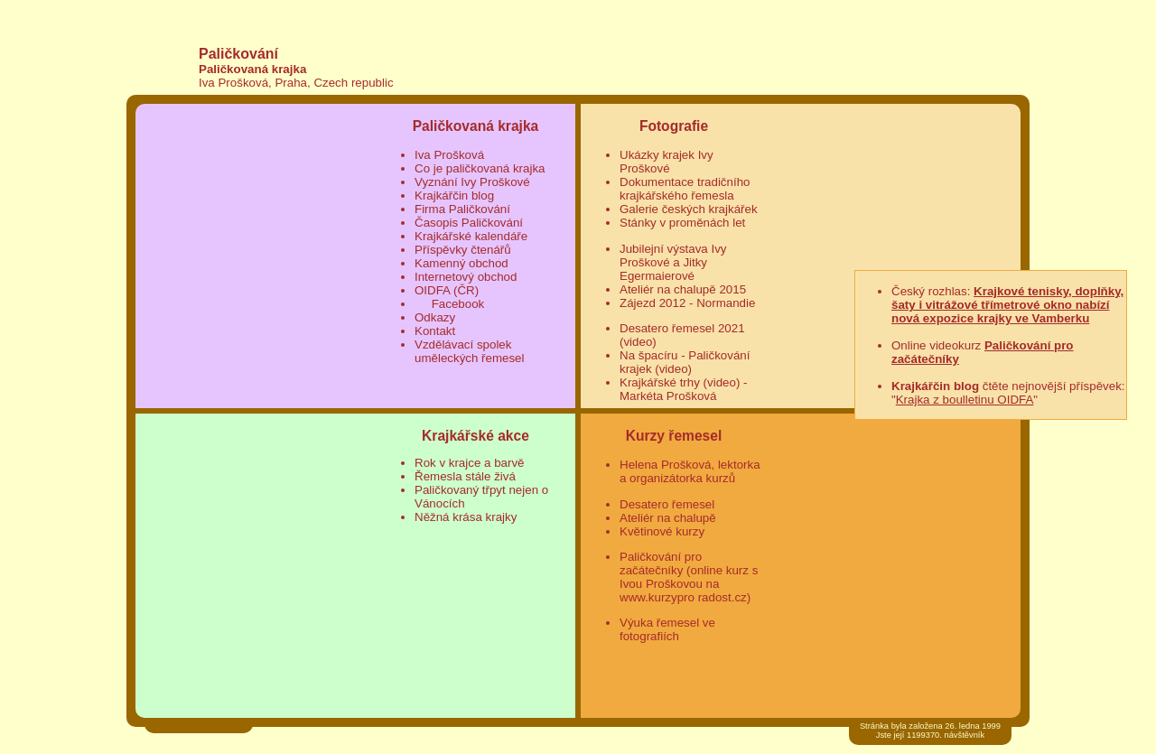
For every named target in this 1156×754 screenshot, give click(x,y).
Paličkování (238, 53)
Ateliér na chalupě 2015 (683, 289)
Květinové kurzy (662, 531)
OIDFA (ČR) (447, 290)
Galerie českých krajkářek (689, 209)
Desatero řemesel (667, 504)
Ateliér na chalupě (668, 518)
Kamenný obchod (461, 263)
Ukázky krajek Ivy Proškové (666, 161)
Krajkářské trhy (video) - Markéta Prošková (683, 389)
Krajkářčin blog (454, 195)
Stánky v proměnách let (682, 222)
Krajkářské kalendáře (471, 236)
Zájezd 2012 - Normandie (687, 303)
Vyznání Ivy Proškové (472, 182)
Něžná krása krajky (466, 517)
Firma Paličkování (462, 209)
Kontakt (435, 331)
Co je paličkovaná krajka (480, 168)
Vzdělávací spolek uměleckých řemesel (469, 351)
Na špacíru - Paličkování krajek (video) (685, 362)
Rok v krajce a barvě (469, 463)
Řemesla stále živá (465, 476)
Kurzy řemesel (674, 435)
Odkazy (435, 317)
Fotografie (673, 126)
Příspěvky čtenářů (463, 249)
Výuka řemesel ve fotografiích (667, 629)
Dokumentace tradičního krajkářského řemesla (685, 188)
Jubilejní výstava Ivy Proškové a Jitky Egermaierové (673, 262)
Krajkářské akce (475, 435)
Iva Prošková (449, 155)
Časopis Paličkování (469, 222)
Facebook (456, 304)
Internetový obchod (466, 277)
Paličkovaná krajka (252, 69)
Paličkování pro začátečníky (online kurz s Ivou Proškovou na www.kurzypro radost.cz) (689, 577)
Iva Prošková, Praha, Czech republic (296, 82)
